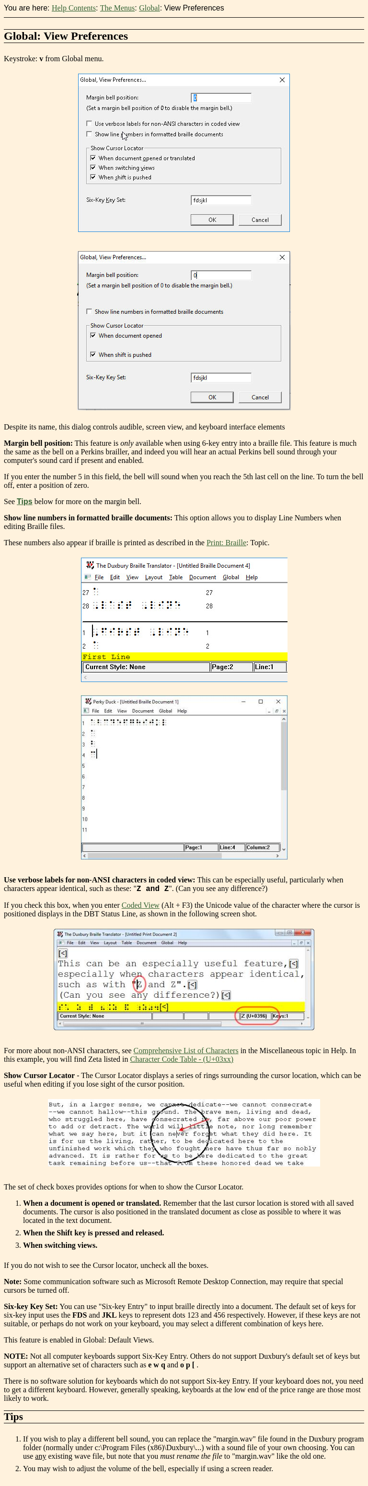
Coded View (141, 907)
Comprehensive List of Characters (186, 1052)
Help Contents (74, 8)
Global (149, 8)
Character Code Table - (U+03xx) (182, 1061)
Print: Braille (226, 543)
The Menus (117, 8)
